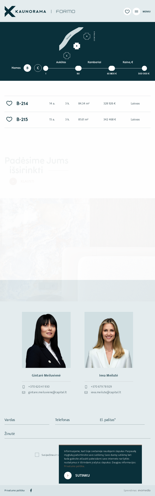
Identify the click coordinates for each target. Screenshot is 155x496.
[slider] (45, 68)
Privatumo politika (74, 466)
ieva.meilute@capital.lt (106, 392)
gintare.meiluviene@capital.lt (47, 392)
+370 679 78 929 (101, 386)
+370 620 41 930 (38, 386)
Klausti (27, 182)
